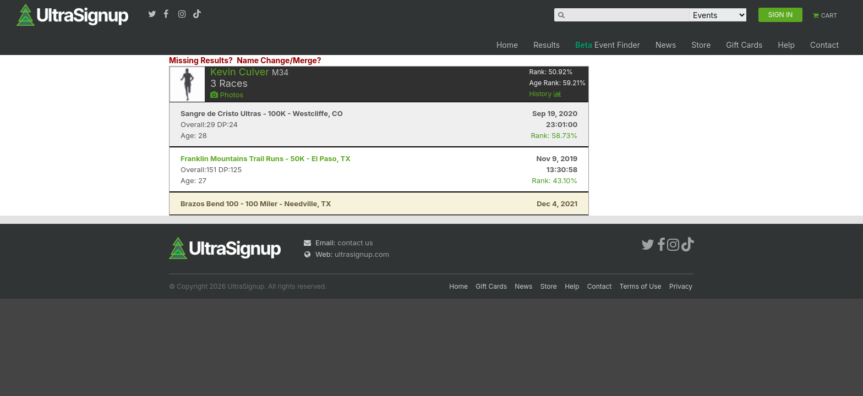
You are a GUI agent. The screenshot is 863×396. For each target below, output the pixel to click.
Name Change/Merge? (279, 60)
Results (546, 45)
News (666, 45)
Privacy (680, 286)
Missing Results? (201, 60)
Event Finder (607, 45)
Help (786, 45)
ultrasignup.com (362, 254)
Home (507, 45)
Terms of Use (641, 286)
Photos (226, 94)
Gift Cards (744, 45)
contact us (355, 242)
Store (701, 45)
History (545, 94)
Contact (824, 45)
